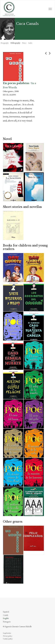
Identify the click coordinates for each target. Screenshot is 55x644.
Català (5, 615)
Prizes (24, 43)
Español (6, 611)
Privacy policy (7, 636)
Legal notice (7, 633)
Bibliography (15, 43)
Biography (5, 43)
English (6, 618)
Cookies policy (8, 639)
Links (30, 43)
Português (7, 621)
